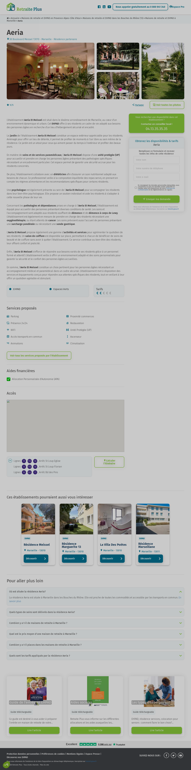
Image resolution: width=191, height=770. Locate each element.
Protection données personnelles (23, 754)
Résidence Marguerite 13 (71, 545)
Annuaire (15, 18)
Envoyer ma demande (156, 199)
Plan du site (44, 765)
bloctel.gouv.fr (173, 209)
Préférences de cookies (53, 754)
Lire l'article (34, 730)
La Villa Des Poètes (113, 544)
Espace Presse (93, 754)
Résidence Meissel (37, 544)
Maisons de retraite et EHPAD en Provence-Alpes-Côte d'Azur (51, 18)
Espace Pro (177, 6)
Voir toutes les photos (167, 104)
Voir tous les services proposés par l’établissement (39, 355)
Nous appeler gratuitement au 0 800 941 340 (140, 6)
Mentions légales (75, 754)
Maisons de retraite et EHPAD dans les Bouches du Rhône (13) (113, 18)
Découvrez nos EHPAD (17, 757)
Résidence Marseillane (146, 545)
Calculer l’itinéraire (109, 462)
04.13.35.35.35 (156, 129)
